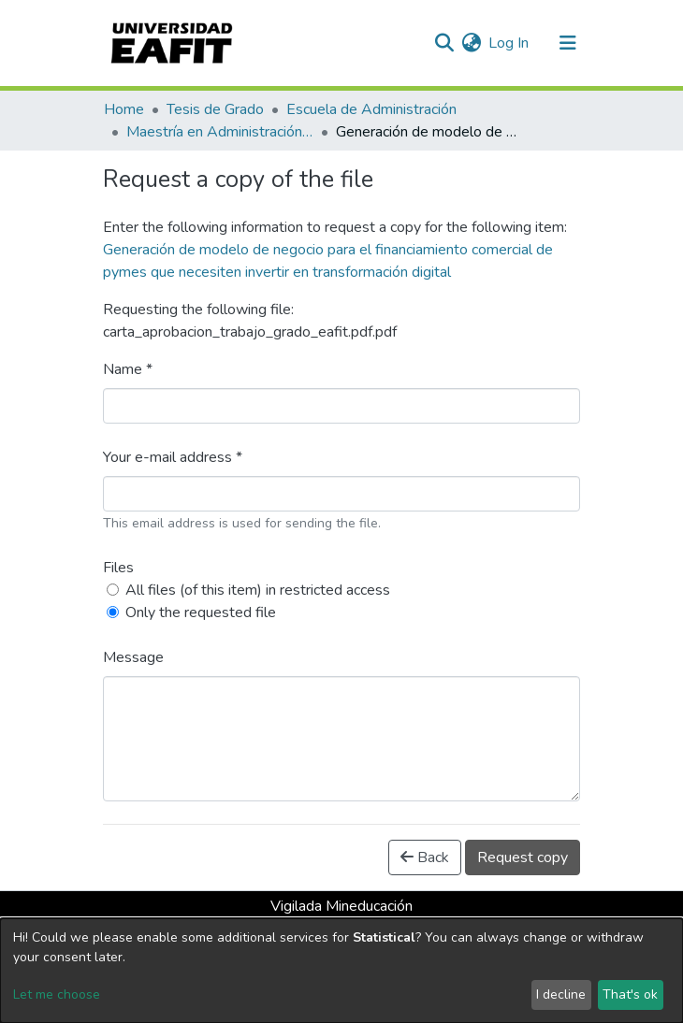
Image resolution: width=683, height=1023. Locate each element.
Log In (509, 43)
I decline (561, 994)
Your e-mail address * (172, 457)
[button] (471, 43)
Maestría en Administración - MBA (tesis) (219, 132)
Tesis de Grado (215, 109)
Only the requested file (200, 612)
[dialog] (341, 970)
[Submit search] (444, 43)
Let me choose (56, 994)
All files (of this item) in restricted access (257, 590)
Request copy (522, 857)
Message (133, 657)
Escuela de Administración (371, 109)
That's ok (630, 994)
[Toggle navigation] (568, 43)
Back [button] (424, 857)
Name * (128, 369)
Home (124, 109)
